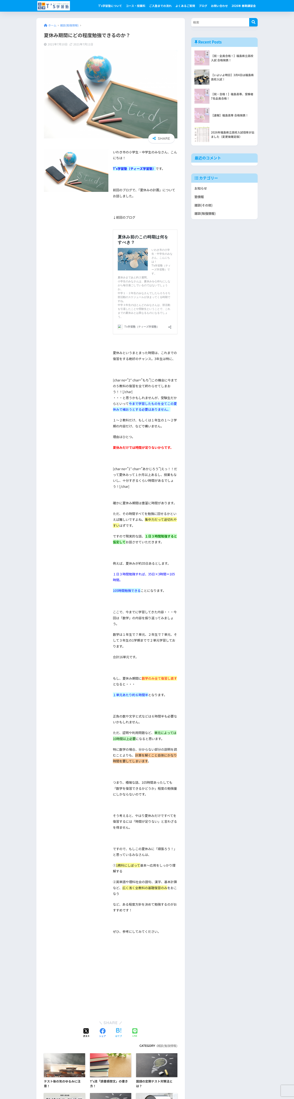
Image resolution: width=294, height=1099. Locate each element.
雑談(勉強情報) (167, 1046)
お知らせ (200, 188)
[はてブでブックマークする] (118, 1033)
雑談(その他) (203, 205)
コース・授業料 (135, 6)
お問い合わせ (219, 6)
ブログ (203, 6)
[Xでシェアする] (86, 1033)
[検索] (253, 22)
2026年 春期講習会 (244, 6)
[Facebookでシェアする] (102, 1033)
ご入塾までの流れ (160, 6)
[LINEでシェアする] (134, 1033)
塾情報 (199, 196)
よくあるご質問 (185, 6)
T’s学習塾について (110, 6)
